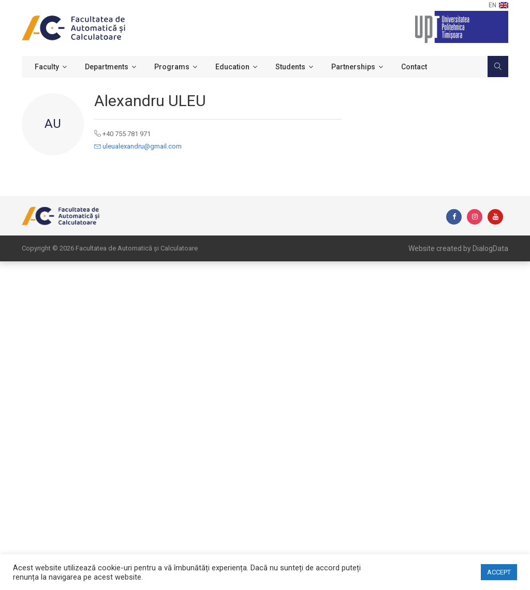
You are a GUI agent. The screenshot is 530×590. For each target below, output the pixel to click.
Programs (171, 67)
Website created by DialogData (458, 248)
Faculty (47, 67)
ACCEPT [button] (499, 572)
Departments (106, 67)
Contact (414, 67)
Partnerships (353, 67)
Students (290, 67)
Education (232, 67)
